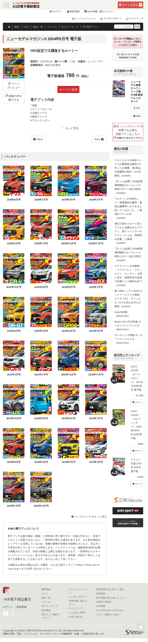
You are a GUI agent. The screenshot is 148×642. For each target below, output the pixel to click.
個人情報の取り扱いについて (111, 597)
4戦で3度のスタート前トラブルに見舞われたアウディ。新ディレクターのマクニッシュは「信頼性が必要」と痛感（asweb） (128, 233)
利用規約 (100, 593)
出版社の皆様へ (104, 601)
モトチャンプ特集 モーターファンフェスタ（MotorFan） (128, 338)
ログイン (56, 11)
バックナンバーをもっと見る (89, 516)
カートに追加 (68, 89)
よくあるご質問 (77, 612)
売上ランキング (49, 606)
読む (137, 108)
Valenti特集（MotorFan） (122, 314)
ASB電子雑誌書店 (17, 599)
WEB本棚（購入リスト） (78, 602)
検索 (137, 26)
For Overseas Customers (109, 610)
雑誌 (38, 26)
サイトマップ (133, 18)
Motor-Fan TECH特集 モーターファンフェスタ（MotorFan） (127, 325)
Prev (97, 139)
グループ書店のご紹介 (107, 614)
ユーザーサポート (109, 18)
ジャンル (52, 26)
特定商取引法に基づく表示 (110, 589)
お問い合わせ (76, 616)
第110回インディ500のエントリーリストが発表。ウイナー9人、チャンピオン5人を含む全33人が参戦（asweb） (128, 298)
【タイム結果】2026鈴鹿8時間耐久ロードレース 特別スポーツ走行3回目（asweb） (128, 254)
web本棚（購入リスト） (99, 11)
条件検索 (46, 610)
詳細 (136, 116)
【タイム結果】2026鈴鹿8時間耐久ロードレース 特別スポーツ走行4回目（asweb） (128, 187)
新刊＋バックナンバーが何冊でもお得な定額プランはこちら (128, 132)
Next (40, 139)
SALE (26, 26)
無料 (16, 26)
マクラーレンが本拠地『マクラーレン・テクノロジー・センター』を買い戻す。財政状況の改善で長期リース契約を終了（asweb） (128, 275)
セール (44, 593)
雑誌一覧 (46, 597)
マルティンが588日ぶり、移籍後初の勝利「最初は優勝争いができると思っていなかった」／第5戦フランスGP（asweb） (128, 208)
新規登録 (73, 11)
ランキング (70, 26)
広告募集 (100, 606)
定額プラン (90, 26)
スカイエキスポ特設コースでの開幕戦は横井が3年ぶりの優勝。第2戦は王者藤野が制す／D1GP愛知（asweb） (128, 167)
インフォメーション (82, 18)
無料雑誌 (46, 589)
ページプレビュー (13, 85)
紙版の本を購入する (13, 97)
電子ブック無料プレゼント (50, 616)
